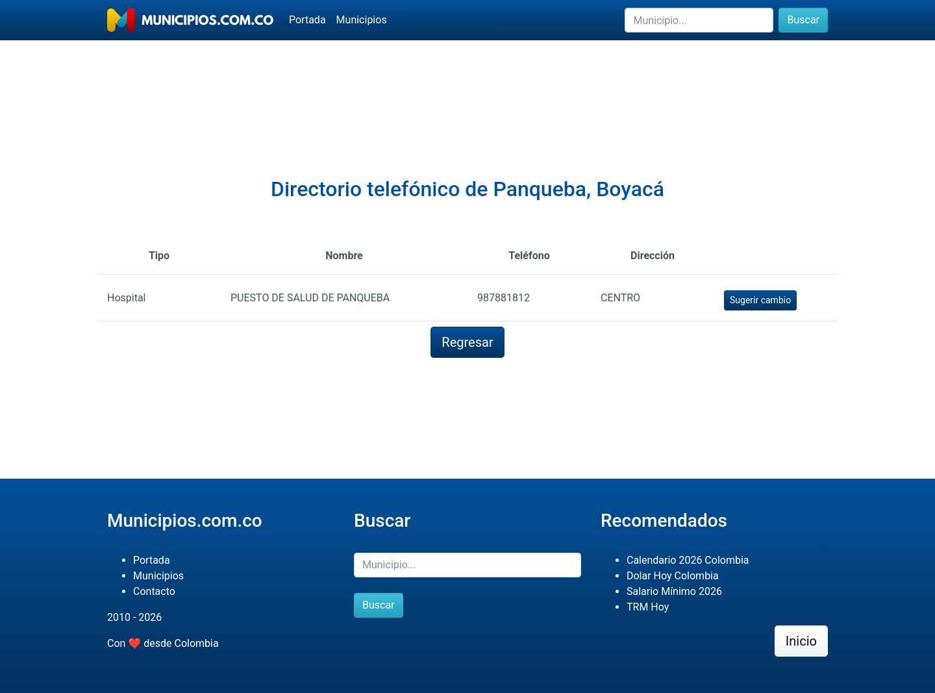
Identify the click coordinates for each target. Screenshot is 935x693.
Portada (307, 20)
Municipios (361, 20)
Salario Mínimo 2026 (674, 591)
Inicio (801, 641)
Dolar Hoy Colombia (673, 576)
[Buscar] (699, 20)
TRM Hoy (648, 607)
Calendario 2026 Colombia (688, 560)
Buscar (803, 20)
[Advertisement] (467, 85)
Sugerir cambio (760, 300)
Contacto (154, 591)
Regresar (467, 342)
